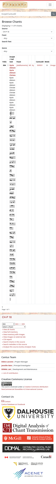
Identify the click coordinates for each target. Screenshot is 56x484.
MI (30, 65)
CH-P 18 (7, 317)
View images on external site (14, 337)
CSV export (7, 339)
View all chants (9, 329)
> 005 (23, 324)
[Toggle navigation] (50, 4)
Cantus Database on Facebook (13, 404)
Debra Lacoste (7, 362)
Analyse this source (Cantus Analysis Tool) (19, 347)
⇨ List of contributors (9, 373)
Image (52, 65)
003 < (17, 324)
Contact (5, 401)
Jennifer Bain (7, 365)
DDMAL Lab (6, 369)
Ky (33, 65)
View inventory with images (14, 334)
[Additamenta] (22, 65)
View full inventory (10, 332)
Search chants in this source (14, 342)
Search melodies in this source (15, 344)
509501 (40, 65)
